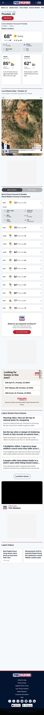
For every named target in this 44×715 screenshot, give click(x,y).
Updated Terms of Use (22, 686)
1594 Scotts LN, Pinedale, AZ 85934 (18, 393)
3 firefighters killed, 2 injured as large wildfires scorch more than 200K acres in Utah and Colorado (21, 448)
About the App (22, 680)
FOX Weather (15, 508)
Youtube (22, 701)
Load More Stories (22, 476)
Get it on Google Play (27, 705)
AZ (5, 12)
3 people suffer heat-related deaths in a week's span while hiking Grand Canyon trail (21, 462)
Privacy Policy (22, 683)
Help (22, 697)
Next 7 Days (32, 190)
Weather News (13, 7)
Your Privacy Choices (22, 688)
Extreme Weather (34, 7)
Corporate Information (22, 694)
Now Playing (13, 506)
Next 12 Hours (11, 190)
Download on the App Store (16, 705)
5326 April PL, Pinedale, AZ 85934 (17, 383)
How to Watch (23, 7)
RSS (34, 701)
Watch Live (4, 7)
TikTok (30, 701)
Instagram (17, 701)
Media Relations (22, 691)
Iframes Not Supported (22, 126)
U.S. (3, 12)
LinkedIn (26, 701)
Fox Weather (22, 2)
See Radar (7, 18)
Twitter (13, 701)
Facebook (9, 701)
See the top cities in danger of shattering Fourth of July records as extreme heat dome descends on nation (21, 434)
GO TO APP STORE (22, 332)
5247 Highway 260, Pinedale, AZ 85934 (19, 388)
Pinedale (9, 12)
